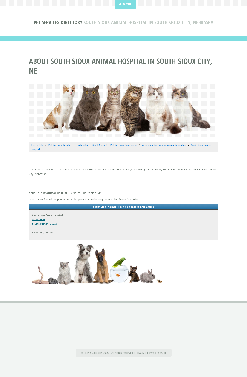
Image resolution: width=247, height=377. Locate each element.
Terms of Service (157, 353)
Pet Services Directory (58, 22)
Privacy (140, 353)
